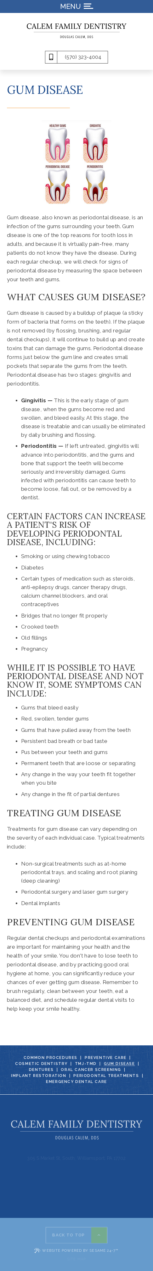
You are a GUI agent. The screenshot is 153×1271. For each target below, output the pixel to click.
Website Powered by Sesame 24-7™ (76, 1250)
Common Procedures (50, 1058)
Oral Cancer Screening (91, 1070)
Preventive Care (106, 1058)
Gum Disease (119, 1064)
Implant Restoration (38, 1076)
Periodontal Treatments (106, 1076)
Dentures (41, 1070)
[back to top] (76, 1233)
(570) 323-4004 (83, 57)
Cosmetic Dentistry (41, 1064)
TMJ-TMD (86, 1064)
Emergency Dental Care (76, 1082)
